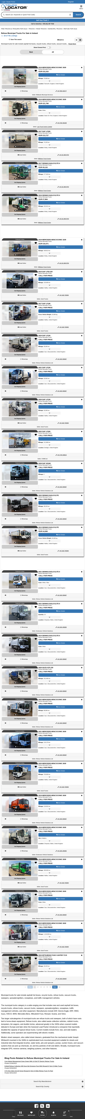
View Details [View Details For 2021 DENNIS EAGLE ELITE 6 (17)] (60, 611)
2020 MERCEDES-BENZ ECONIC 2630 (52, 763)
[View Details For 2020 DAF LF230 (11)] (20, 408)
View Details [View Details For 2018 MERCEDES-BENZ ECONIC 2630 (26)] (60, 899)
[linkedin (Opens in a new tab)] (47, 1105)
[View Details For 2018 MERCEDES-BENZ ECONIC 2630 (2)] (20, 108)
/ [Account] (8, 2)
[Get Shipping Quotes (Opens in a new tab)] (20, 86)
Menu (81, 7)
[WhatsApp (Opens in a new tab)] (25, 91)
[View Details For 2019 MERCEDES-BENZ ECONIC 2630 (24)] (20, 836)
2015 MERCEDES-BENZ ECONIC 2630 (52, 923)
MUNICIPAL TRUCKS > (56, 29)
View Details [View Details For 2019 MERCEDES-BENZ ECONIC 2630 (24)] (60, 835)
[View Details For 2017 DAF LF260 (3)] (20, 140)
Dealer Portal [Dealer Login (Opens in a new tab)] (11, 2)
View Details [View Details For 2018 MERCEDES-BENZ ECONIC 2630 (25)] (60, 867)
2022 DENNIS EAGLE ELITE (48, 495)
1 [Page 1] (34, 987)
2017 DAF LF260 (44, 131)
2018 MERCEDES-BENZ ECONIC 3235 (52, 240)
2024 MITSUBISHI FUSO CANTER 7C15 (52, 955)
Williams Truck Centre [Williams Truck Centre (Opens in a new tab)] (44, 158)
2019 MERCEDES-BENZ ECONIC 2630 (52, 795)
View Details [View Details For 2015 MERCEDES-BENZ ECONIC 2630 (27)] (60, 930)
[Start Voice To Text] (70, 15)
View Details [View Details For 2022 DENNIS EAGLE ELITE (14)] (60, 503)
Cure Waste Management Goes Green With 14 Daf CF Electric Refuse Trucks (29, 1061)
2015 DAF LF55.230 (45, 272)
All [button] (53, 52)
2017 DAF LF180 (44, 303)
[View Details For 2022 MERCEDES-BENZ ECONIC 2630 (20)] (20, 709)
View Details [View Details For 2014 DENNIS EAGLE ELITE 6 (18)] (60, 643)
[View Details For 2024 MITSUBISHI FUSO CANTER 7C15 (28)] (20, 964)
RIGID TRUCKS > (42, 29)
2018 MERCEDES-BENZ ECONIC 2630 (52, 67)
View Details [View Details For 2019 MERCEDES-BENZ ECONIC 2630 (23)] (60, 803)
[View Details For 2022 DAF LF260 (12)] (20, 440)
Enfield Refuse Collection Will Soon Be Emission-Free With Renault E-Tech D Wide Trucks (33, 1066)
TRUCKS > (32, 29)
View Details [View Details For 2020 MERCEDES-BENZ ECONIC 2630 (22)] (60, 771)
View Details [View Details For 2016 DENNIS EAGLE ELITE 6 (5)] (60, 203)
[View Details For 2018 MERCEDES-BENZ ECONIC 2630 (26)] (20, 900)
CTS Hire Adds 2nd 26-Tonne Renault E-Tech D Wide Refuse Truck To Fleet (29, 1071)
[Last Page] (59, 987)
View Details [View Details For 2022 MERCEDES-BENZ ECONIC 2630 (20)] (60, 707)
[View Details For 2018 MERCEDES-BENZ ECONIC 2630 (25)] (20, 868)
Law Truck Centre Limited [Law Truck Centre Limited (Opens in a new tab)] (44, 126)
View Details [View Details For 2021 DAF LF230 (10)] (60, 375)
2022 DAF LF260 (44, 431)
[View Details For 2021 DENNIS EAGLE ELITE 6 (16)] (20, 581)
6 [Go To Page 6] (50, 987)
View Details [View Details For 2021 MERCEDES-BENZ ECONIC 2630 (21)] (60, 739)
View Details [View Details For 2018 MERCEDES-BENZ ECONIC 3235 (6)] (60, 247)
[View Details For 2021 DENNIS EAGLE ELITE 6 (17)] (20, 613)
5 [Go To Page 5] (47, 987)
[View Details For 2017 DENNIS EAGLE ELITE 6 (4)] (20, 172)
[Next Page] (55, 987)
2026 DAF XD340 (44, 463)
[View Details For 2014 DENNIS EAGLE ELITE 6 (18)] (20, 645)
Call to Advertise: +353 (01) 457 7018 (42, 24)
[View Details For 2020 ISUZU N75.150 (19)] (20, 677)
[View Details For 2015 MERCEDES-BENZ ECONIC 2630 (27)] (20, 932)
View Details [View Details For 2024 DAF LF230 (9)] (60, 343)
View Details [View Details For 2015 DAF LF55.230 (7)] (60, 279)
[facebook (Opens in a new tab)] (36, 1105)
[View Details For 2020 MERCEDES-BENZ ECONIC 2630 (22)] (20, 772)
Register (71, 2)
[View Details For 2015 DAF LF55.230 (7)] (20, 281)
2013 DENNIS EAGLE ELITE (48, 527)
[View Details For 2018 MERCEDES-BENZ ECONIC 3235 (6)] (20, 249)
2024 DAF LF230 (44, 335)
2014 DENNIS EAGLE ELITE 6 (49, 636)
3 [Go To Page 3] (41, 987)
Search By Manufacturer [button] (42, 1081)
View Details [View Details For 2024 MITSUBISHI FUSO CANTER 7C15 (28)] (60, 962)
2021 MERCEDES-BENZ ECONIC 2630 (52, 731)
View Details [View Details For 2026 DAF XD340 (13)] (60, 471)
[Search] (4, 14)
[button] (60, 39)
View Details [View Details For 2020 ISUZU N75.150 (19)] (60, 675)
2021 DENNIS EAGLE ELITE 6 (49, 572)
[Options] (81, 67)
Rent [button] (31, 52)
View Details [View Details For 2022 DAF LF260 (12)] (60, 439)
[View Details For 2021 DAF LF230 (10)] (20, 377)
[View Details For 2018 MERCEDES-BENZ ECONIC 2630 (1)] (20, 76)
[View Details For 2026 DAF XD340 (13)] (20, 472)
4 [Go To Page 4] (44, 987)
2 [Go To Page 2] (37, 987)
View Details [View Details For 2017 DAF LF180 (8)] (60, 311)
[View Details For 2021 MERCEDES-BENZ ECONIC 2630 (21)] (20, 740)
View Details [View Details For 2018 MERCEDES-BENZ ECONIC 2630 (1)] (60, 75)
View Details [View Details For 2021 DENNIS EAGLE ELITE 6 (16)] (60, 579)
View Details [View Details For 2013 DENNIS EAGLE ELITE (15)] (60, 535)
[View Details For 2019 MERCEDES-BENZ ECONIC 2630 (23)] (20, 804)
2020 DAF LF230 (44, 399)
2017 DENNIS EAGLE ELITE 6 (49, 163)
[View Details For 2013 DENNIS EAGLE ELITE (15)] (20, 536)
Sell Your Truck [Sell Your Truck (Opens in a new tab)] (47, 20)
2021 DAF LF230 (44, 367)
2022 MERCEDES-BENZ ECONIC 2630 (52, 699)
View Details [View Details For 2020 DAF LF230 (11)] (60, 407)
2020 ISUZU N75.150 (45, 667)
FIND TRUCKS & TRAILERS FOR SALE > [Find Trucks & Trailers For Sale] (15, 29)
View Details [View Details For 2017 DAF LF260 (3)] (60, 139)
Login (3, 2)
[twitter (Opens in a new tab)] (42, 1105)
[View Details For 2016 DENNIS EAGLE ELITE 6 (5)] (20, 204)
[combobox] (44, 14)
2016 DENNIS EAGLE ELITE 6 (49, 195)
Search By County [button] (42, 1086)
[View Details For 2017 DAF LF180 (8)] (20, 313)
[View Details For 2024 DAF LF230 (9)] (20, 345)
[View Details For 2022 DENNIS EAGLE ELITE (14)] (20, 504)
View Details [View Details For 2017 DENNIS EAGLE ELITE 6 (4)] (60, 171)
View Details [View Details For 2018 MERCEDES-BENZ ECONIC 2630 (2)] (60, 107)
